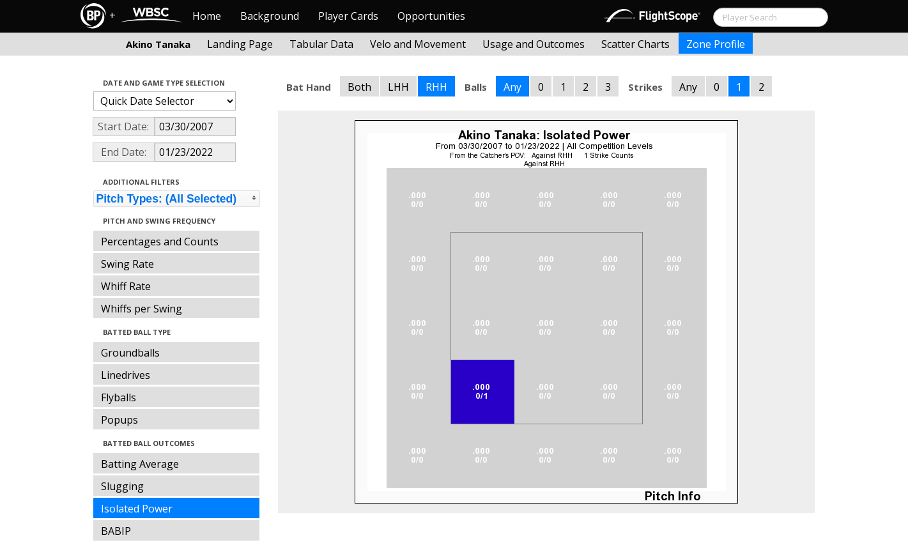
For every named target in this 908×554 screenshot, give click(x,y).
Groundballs (130, 353)
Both (359, 87)
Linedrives (125, 375)
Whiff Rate (126, 286)
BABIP (116, 531)
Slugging (122, 486)
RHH (436, 87)
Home (206, 16)
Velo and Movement (418, 44)
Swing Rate (127, 264)
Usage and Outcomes (533, 44)
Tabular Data (321, 44)
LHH (398, 87)
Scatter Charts (635, 44)
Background (269, 16)
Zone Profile (715, 44)
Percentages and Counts (160, 242)
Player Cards (348, 16)
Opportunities (431, 16)
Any (512, 87)
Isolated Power (137, 509)
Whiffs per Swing (141, 309)
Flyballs (118, 397)
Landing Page (240, 44)
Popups (119, 420)
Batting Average (140, 464)
